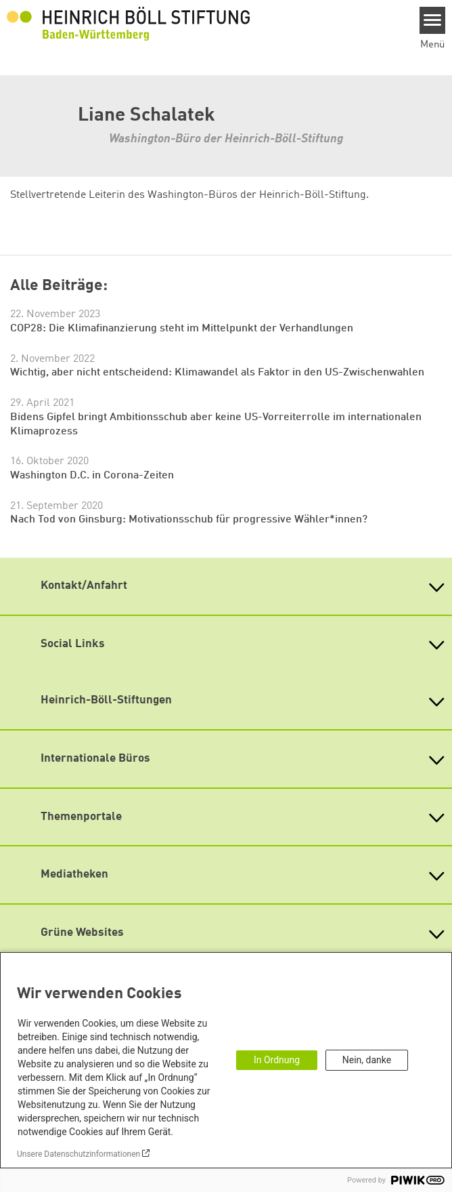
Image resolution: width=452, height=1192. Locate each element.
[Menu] (433, 20)
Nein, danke (366, 1059)
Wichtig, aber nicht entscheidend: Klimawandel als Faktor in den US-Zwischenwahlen (217, 372)
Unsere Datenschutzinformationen (78, 1154)
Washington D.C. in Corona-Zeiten (92, 475)
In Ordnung (277, 1059)
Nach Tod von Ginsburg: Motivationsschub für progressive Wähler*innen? (188, 519)
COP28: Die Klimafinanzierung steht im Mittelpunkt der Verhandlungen (181, 328)
